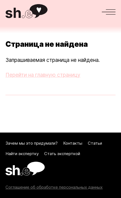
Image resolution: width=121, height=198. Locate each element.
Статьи (95, 143)
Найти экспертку (22, 153)
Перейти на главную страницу (42, 75)
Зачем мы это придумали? (31, 143)
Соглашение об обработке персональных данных (54, 187)
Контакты (72, 143)
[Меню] (109, 12)
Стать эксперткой (62, 153)
